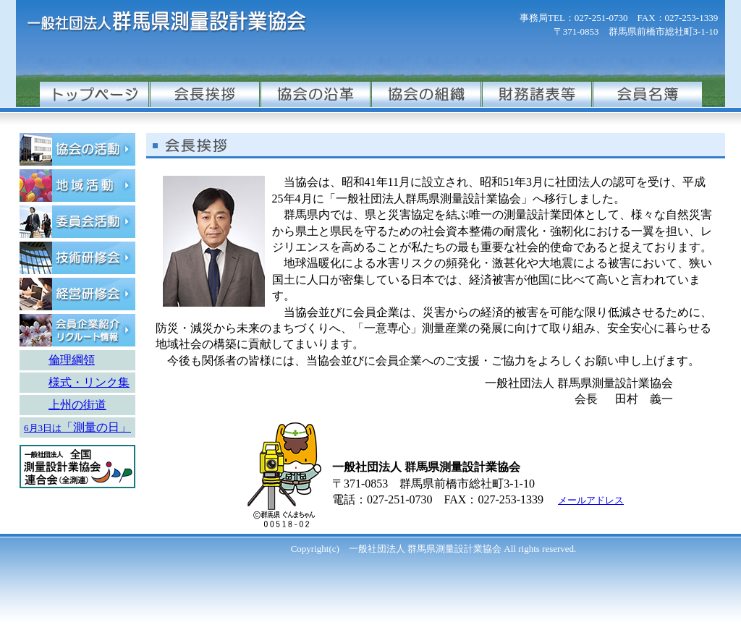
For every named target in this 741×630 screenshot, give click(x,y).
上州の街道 (77, 405)
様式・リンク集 (89, 382)
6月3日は (43, 427)
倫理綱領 (71, 360)
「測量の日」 (96, 427)
